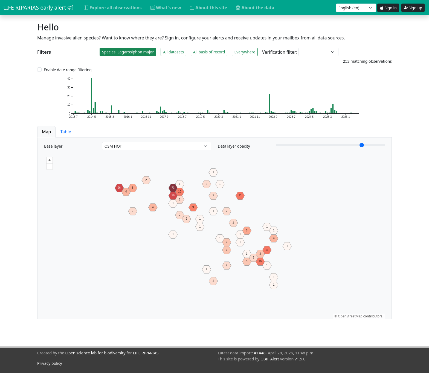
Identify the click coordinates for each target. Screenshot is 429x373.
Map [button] (46, 132)
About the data (255, 8)
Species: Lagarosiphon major (128, 51)
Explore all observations (113, 8)
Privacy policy (49, 363)
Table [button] (65, 132)
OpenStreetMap (350, 316)
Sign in (388, 7)
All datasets (173, 51)
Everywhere (244, 51)
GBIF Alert (269, 358)
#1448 (259, 352)
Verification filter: (279, 52)
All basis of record (209, 51)
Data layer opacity (234, 146)
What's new (165, 8)
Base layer (53, 146)
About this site (208, 8)
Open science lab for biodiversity (95, 352)
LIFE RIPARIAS (146, 352)
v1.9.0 (300, 358)
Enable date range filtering (68, 69)
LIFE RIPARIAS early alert (38, 7)
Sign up (413, 7)
